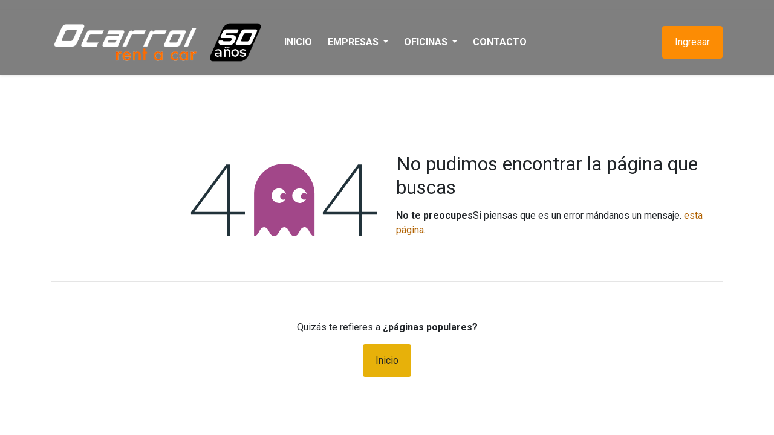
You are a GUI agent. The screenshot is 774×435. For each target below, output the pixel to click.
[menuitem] (298, 42)
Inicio (387, 360)
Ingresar (692, 42)
